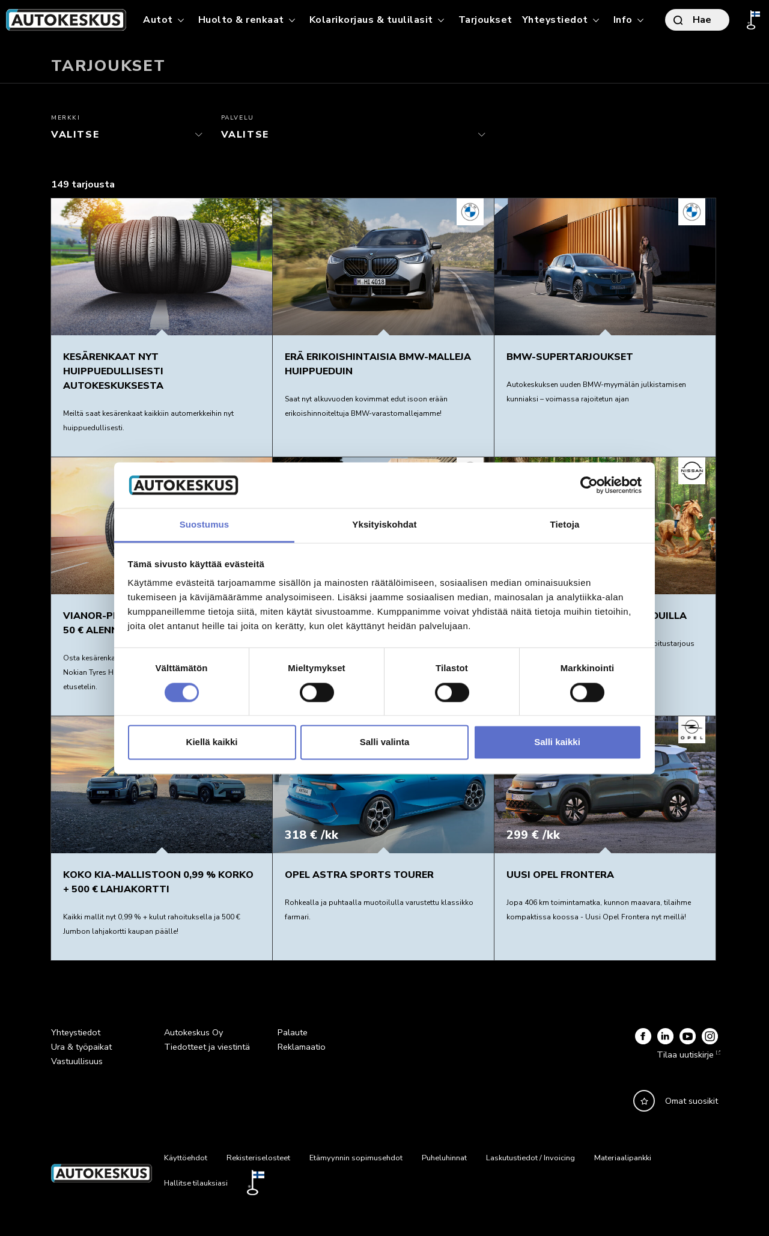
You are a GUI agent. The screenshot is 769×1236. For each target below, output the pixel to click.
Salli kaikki (557, 742)
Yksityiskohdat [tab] (384, 525)
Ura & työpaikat (81, 1047)
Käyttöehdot (185, 1157)
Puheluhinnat (444, 1157)
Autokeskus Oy (193, 1032)
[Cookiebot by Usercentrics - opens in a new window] (589, 485)
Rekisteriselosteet (258, 1157)
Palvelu (237, 118)
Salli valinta (385, 742)
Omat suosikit (691, 1101)
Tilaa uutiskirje (687, 1055)
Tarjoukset (485, 19)
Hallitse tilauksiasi (196, 1183)
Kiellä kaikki (212, 742)
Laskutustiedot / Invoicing (530, 1157)
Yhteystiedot (75, 1032)
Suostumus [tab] (204, 525)
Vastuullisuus (77, 1061)
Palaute (293, 1032)
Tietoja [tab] (565, 525)
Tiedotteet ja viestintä (207, 1047)
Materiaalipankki (622, 1157)
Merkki (66, 118)
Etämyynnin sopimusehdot (356, 1157)
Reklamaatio (302, 1047)
